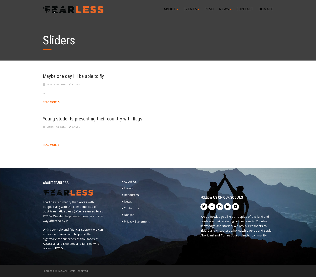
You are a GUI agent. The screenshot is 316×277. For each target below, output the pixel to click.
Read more (50, 102)
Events (191, 9)
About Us (130, 181)
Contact (244, 9)
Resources (131, 194)
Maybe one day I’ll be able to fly (73, 76)
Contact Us (131, 208)
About (171, 9)
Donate (265, 9)
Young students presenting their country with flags (92, 119)
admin (76, 84)
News (225, 9)
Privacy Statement (137, 221)
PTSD (209, 9)
